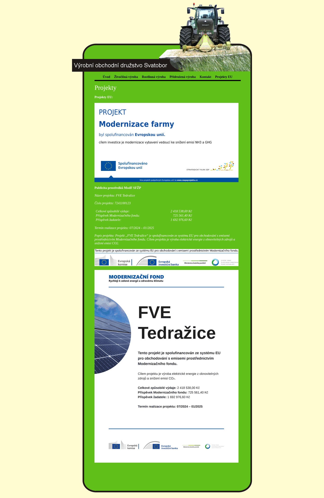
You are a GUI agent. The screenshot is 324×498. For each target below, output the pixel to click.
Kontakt (205, 77)
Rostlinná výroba (154, 77)
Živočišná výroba (126, 77)
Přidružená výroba (183, 77)
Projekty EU (223, 77)
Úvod (106, 77)
